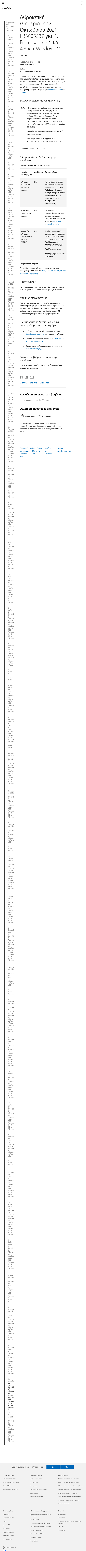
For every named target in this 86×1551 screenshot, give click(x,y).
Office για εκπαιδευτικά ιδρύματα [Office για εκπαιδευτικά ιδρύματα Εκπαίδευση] (67, 1493)
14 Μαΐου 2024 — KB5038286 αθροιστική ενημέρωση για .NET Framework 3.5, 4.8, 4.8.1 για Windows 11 (11, 156)
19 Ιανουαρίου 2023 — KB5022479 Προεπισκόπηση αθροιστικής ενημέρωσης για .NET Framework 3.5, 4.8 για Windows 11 (11, 768)
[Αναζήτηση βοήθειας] (8, 3)
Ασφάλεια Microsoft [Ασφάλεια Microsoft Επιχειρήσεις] (8, 1518)
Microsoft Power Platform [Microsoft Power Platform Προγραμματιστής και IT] (37, 1534)
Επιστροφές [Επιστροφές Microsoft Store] (33, 1486)
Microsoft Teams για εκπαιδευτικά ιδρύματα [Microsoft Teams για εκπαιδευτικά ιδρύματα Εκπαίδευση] (70, 1486)
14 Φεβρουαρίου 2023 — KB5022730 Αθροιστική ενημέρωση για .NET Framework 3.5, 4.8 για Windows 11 (11, 699)
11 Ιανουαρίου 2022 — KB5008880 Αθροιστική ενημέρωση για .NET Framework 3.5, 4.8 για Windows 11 (11, 1289)
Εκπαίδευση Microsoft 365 (37, 451)
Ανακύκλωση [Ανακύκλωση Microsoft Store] (34, 1493)
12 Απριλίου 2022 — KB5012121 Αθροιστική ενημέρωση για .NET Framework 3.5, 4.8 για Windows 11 (11, 1184)
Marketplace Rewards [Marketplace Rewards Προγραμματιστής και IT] (36, 1537)
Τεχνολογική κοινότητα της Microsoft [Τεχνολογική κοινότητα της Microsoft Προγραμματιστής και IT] (40, 1526)
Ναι (53, 1467)
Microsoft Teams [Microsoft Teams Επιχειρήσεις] (7, 1539)
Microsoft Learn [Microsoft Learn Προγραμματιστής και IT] (34, 1519)
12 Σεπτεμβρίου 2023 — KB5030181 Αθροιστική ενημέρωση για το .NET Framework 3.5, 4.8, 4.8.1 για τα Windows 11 (11, 407)
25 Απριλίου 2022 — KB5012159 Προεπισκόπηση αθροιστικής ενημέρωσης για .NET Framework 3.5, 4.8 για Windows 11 (11, 1151)
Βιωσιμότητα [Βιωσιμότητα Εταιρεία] (61, 1530)
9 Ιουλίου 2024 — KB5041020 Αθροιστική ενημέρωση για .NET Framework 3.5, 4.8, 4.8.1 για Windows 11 (11, 122)
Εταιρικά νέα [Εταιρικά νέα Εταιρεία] (61, 1518)
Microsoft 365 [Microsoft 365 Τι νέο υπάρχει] (6, 1486)
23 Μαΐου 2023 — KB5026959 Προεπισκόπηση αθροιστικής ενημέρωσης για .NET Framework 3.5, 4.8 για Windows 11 (11, 624)
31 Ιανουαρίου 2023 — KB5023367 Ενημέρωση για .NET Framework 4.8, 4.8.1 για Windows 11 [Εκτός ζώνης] (11, 732)
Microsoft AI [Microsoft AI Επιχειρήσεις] (6, 1514)
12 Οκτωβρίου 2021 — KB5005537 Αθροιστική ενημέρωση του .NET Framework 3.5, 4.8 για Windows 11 (11, 1394)
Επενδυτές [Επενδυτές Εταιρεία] (61, 1526)
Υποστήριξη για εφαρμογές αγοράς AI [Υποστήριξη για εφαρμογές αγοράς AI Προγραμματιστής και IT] (40, 1523)
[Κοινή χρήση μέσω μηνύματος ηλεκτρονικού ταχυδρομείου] (31, 377)
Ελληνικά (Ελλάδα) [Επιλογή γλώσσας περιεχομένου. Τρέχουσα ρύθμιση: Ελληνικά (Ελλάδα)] (11, 1547)
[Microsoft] (42, 1)
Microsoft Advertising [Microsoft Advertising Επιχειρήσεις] (8, 1532)
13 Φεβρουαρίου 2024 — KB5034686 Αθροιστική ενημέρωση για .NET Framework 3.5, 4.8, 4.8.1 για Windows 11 (11, 224)
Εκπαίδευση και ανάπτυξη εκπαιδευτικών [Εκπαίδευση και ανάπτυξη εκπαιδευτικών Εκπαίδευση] (69, 1496)
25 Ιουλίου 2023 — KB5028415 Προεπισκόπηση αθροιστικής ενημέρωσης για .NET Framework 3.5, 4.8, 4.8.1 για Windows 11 (11, 520)
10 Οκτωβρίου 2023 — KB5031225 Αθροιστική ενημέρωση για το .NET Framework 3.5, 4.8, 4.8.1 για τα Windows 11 (11, 332)
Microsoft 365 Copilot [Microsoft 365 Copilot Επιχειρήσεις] (8, 1535)
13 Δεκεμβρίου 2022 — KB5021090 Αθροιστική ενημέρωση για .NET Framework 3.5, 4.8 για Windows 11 (11, 804)
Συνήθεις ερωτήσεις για (35, 334)
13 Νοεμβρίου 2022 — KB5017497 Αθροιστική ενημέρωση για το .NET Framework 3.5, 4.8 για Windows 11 (11, 981)
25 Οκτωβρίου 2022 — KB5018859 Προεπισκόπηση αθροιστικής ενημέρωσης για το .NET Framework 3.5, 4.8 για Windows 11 (11, 873)
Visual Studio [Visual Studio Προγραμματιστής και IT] (34, 1541)
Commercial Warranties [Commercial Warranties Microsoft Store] (36, 1496)
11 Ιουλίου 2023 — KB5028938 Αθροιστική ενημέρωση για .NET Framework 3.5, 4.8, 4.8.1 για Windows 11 (11, 555)
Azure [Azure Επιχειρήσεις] (4, 1521)
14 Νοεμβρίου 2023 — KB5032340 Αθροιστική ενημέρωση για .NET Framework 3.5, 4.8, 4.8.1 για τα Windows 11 (11, 296)
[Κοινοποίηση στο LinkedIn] (25, 377)
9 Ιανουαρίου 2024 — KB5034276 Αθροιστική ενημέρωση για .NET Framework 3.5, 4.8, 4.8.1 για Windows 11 (11, 260)
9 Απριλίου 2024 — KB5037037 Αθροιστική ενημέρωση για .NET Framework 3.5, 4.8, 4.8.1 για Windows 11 (11, 190)
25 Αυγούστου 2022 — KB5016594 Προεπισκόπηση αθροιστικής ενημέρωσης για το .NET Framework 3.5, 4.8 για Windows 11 (11, 1017)
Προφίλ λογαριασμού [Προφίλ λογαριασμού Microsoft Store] (36, 1479)
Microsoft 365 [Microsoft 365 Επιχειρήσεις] (6, 1528)
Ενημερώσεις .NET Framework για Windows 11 (10, 27)
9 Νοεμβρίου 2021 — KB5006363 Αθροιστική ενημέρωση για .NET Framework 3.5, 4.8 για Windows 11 (11, 1360)
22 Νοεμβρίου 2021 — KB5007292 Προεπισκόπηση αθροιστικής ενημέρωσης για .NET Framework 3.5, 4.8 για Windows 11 (11, 1325)
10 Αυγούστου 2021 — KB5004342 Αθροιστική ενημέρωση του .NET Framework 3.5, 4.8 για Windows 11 (11, 1428)
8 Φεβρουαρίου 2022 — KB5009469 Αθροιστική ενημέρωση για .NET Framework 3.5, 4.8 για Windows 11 (11, 1255)
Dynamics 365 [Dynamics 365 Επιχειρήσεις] (6, 1525)
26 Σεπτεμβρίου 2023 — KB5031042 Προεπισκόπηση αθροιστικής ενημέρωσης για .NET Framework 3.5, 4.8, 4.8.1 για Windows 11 (11, 370)
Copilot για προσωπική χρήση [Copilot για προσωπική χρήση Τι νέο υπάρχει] (11, 1482)
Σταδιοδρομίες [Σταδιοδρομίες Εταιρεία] (62, 1514)
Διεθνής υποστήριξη (34, 349)
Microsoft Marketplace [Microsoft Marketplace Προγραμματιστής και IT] (36, 1530)
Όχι (67, 1467)
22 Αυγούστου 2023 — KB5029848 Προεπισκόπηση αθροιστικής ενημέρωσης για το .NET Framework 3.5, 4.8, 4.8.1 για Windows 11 (11, 445)
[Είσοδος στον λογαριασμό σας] (82, 3)
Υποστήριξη (7, 8)
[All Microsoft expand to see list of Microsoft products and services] (2, 3)
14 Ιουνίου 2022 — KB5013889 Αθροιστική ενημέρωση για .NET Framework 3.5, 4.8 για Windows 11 (11, 1085)
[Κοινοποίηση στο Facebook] (21, 377)
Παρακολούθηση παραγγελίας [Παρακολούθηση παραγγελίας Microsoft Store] (38, 1489)
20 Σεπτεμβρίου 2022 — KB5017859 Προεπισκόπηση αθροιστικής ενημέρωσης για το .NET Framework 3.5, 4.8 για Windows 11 (11, 945)
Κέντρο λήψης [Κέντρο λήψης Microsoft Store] (34, 1482)
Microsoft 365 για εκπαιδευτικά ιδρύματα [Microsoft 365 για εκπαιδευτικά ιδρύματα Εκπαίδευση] (69, 1489)
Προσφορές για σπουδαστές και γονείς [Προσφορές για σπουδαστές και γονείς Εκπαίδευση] (69, 1500)
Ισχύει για (24, 55)
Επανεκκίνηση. (25, 92)
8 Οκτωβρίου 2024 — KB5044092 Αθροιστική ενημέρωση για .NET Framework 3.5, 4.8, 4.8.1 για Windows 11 (11, 52)
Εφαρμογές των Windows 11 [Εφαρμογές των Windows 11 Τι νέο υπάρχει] (10, 1489)
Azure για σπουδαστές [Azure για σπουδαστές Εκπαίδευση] (64, 1504)
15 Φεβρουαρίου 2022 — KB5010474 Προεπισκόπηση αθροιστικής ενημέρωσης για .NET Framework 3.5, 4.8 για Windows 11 (11, 1219)
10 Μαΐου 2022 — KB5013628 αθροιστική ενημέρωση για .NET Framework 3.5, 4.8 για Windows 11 (11, 1117)
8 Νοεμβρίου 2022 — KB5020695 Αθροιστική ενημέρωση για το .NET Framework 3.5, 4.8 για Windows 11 (11, 838)
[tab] (29, 416)
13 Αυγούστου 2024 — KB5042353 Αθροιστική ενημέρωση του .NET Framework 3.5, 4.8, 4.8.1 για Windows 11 (11, 87)
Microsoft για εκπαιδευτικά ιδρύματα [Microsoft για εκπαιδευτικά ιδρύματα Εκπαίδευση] (68, 1479)
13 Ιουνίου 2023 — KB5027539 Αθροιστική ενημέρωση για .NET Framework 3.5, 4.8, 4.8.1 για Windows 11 (11, 589)
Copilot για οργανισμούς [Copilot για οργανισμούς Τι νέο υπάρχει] (9, 1479)
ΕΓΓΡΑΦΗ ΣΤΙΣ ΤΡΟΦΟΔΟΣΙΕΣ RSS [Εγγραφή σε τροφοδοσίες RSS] (35, 383)
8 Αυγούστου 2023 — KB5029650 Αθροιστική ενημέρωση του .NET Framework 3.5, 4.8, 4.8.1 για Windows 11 (11, 483)
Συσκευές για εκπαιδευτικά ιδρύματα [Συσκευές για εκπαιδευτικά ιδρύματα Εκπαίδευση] (68, 1482)
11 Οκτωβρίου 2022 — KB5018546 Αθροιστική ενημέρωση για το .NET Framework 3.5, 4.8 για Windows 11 (11, 909)
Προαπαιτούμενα (55, 89)
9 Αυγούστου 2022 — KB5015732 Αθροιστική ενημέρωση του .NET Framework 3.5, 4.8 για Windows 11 (11, 1052)
